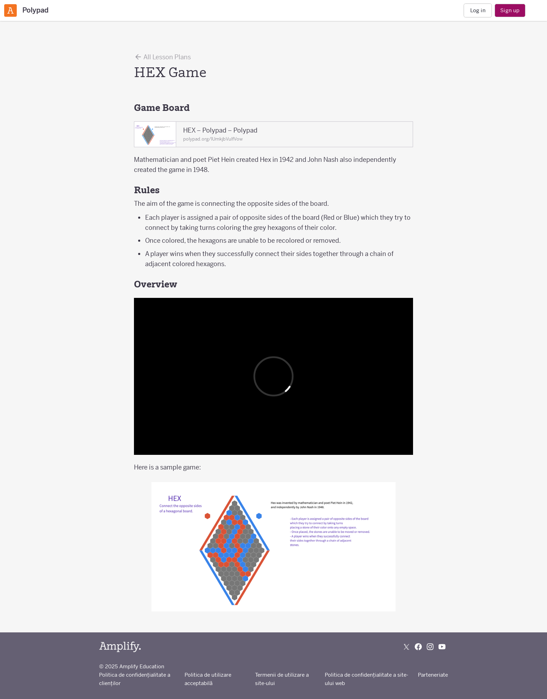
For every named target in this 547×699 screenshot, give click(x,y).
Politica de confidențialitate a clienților (134, 678)
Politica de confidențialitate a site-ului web (366, 678)
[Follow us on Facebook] (418, 647)
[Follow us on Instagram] (430, 647)
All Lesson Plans (162, 57)
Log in (478, 10)
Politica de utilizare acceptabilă (208, 678)
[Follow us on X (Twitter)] (406, 647)
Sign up (509, 10)
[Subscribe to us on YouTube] (442, 647)
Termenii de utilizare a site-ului (282, 678)
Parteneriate (433, 674)
